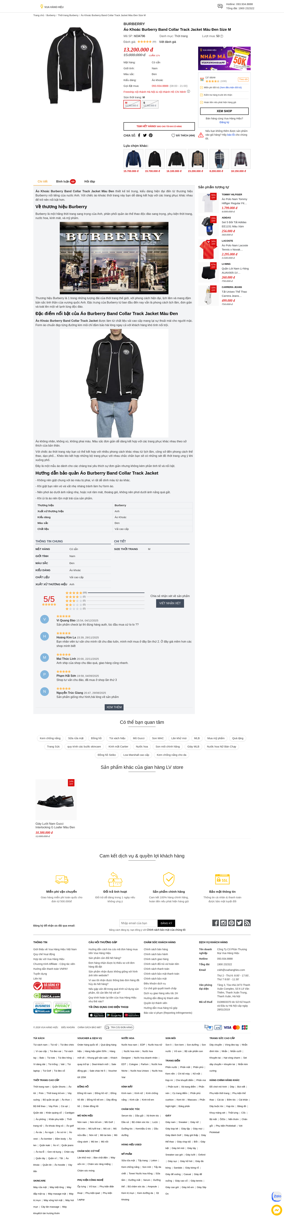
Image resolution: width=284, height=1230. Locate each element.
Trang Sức (53, 746)
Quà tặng (237, 738)
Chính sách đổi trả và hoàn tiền (161, 964)
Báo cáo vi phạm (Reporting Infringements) (168, 1012)
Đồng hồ (96, 738)
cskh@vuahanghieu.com (231, 969)
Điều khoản (68, 1027)
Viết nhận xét (170, 603)
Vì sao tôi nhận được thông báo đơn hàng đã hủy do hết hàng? (114, 982)
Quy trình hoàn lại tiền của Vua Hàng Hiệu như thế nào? (112, 999)
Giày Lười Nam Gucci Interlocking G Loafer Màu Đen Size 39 (55, 825)
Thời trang (181, 36)
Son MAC (158, 738)
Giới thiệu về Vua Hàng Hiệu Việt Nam (55, 949)
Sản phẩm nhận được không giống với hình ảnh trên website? (113, 973)
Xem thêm (114, 707)
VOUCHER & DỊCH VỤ (89, 1038)
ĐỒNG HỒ (83, 1086)
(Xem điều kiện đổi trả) (231, 87)
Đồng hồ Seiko (107, 754)
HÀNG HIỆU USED (131, 1144)
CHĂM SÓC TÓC (130, 1109)
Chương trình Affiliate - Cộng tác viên (54, 964)
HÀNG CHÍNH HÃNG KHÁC (225, 1080)
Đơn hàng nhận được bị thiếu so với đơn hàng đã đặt (112, 964)
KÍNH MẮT (127, 1086)
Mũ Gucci (138, 738)
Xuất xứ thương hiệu (51, 584)
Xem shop (224, 111)
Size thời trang (126, 549)
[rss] (247, 923)
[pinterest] (231, 923)
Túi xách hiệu (117, 738)
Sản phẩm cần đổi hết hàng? (105, 958)
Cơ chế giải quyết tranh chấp (160, 988)
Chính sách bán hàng (156, 949)
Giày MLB (193, 746)
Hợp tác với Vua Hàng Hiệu (48, 959)
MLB (197, 738)
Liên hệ (37, 978)
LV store (211, 77)
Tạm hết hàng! (159, 126)
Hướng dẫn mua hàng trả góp (160, 1007)
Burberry (50, 15)
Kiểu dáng (43, 570)
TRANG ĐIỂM (173, 1060)
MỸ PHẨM (126, 1154)
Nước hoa (142, 746)
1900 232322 (246, 8)
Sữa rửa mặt (75, 738)
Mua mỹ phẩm (216, 738)
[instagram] (223, 923)
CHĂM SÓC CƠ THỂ (88, 1151)
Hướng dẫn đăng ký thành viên (161, 998)
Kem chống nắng (50, 738)
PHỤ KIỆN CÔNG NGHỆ (90, 1180)
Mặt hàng (43, 549)
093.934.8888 (244, 4)
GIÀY (168, 1115)
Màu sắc (42, 563)
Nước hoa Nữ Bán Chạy (221, 746)
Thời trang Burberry (68, 15)
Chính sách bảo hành (156, 954)
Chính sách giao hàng (156, 959)
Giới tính (42, 556)
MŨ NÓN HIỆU (85, 1115)
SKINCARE (39, 1180)
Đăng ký (224, 122)
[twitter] (239, 923)
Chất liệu (42, 577)
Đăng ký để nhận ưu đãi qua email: (54, 925)
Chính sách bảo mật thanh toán (161, 973)
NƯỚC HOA (127, 1038)
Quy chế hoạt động (44, 954)
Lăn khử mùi (178, 738)
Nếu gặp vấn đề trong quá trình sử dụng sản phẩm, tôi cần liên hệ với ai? (114, 990)
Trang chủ (38, 15)
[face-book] (215, 923)
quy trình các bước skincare (84, 746)
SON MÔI (171, 1038)
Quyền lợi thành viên (155, 1003)
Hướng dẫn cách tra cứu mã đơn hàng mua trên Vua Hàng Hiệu (113, 951)
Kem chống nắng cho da (171, 754)
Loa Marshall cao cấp (136, 754)
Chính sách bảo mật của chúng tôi (166, 929)
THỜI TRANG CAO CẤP (46, 1080)
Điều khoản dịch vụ (155, 983)
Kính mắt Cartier (118, 746)
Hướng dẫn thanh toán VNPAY (50, 968)
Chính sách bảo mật (155, 978)
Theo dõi (243, 79)
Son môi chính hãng (168, 746)
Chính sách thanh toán (156, 968)
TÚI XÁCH (38, 1038)
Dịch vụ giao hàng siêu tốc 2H (161, 993)
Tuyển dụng (40, 973)
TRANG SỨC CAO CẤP (222, 1038)
